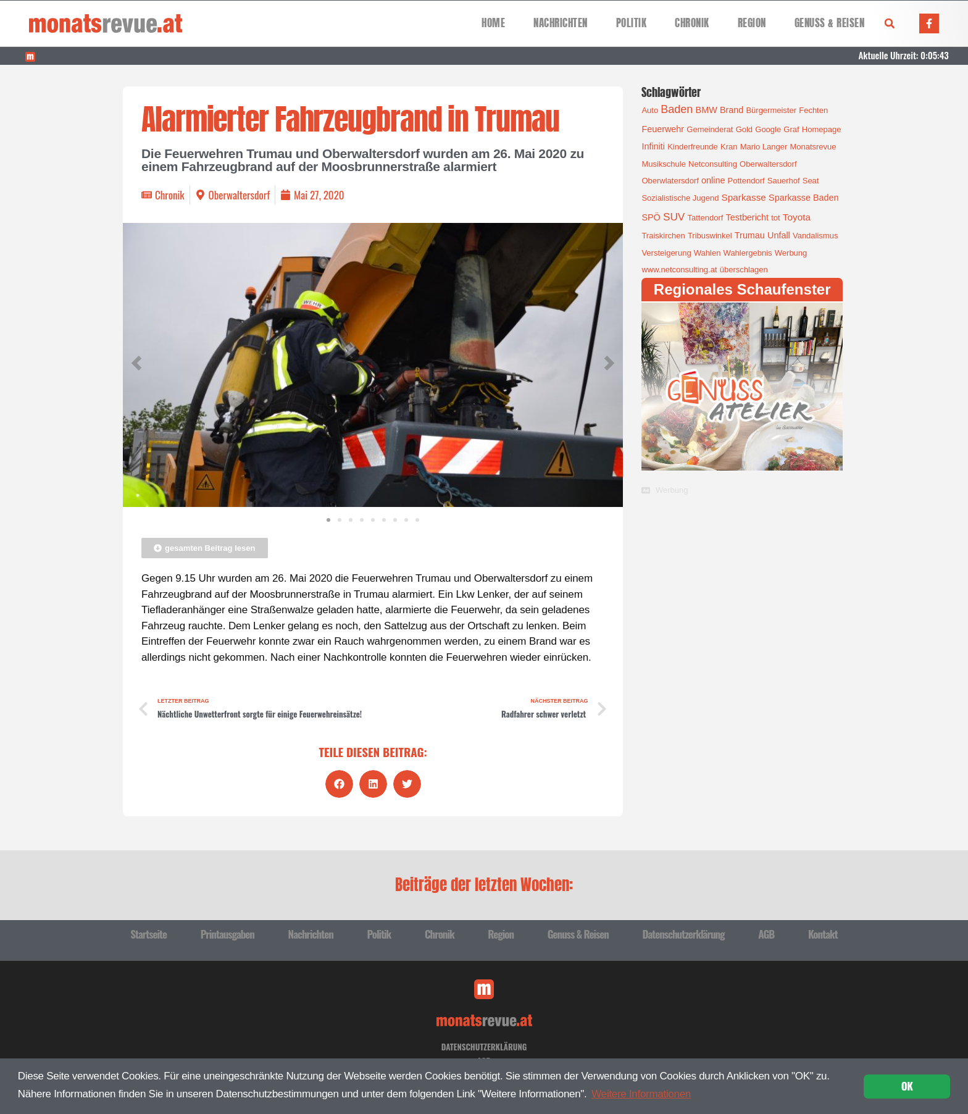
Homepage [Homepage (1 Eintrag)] (821, 129)
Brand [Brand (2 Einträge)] (731, 110)
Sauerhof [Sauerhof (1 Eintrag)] (783, 180)
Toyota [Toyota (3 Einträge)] (797, 217)
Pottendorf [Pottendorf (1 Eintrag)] (746, 180)
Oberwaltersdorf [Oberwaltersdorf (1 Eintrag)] (768, 164)
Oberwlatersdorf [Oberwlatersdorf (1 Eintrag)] (669, 180)
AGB (766, 934)
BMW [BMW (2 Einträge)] (706, 110)
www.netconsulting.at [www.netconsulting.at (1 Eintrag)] (679, 269)
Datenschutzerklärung (683, 934)
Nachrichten (560, 23)
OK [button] (907, 1086)
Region (752, 23)
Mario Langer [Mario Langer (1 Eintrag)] (764, 146)
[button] (889, 23)
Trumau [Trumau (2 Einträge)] (750, 235)
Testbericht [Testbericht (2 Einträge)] (747, 217)
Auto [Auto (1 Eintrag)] (649, 110)
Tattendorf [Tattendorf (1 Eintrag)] (706, 217)
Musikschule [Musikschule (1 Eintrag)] (663, 164)
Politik (631, 23)
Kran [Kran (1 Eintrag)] (728, 146)
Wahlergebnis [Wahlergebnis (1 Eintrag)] (748, 253)
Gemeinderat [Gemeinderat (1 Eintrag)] (709, 129)
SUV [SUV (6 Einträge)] (674, 217)
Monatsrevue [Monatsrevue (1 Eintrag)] (813, 146)
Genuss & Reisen (830, 23)
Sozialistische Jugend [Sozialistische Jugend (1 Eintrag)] (680, 198)
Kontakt (823, 934)
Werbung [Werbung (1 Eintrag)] (791, 253)
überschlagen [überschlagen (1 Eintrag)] (744, 269)
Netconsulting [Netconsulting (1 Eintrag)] (712, 164)
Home (493, 23)
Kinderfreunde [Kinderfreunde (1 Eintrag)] (692, 146)
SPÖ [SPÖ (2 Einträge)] (650, 217)
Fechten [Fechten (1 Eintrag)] (813, 110)
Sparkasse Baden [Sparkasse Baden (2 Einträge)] (803, 198)
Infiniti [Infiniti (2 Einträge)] (653, 146)
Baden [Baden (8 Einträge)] (677, 109)
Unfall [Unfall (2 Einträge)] (778, 235)
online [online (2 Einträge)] (713, 180)
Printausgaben (227, 934)
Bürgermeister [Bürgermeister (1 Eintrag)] (771, 110)
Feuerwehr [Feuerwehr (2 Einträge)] (662, 129)
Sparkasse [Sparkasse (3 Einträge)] (744, 197)
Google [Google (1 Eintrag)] (768, 129)
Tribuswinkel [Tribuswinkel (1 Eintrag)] (710, 235)
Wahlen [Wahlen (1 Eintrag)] (707, 253)
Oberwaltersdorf (239, 195)
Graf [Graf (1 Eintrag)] (791, 129)
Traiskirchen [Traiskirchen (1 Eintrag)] (663, 235)
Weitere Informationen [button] (641, 1094)
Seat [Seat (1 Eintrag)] (811, 180)
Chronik (692, 23)
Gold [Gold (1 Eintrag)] (744, 129)
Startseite (148, 934)
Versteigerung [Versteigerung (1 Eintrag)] (666, 253)
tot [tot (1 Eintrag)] (775, 217)
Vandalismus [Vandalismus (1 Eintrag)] (815, 235)
